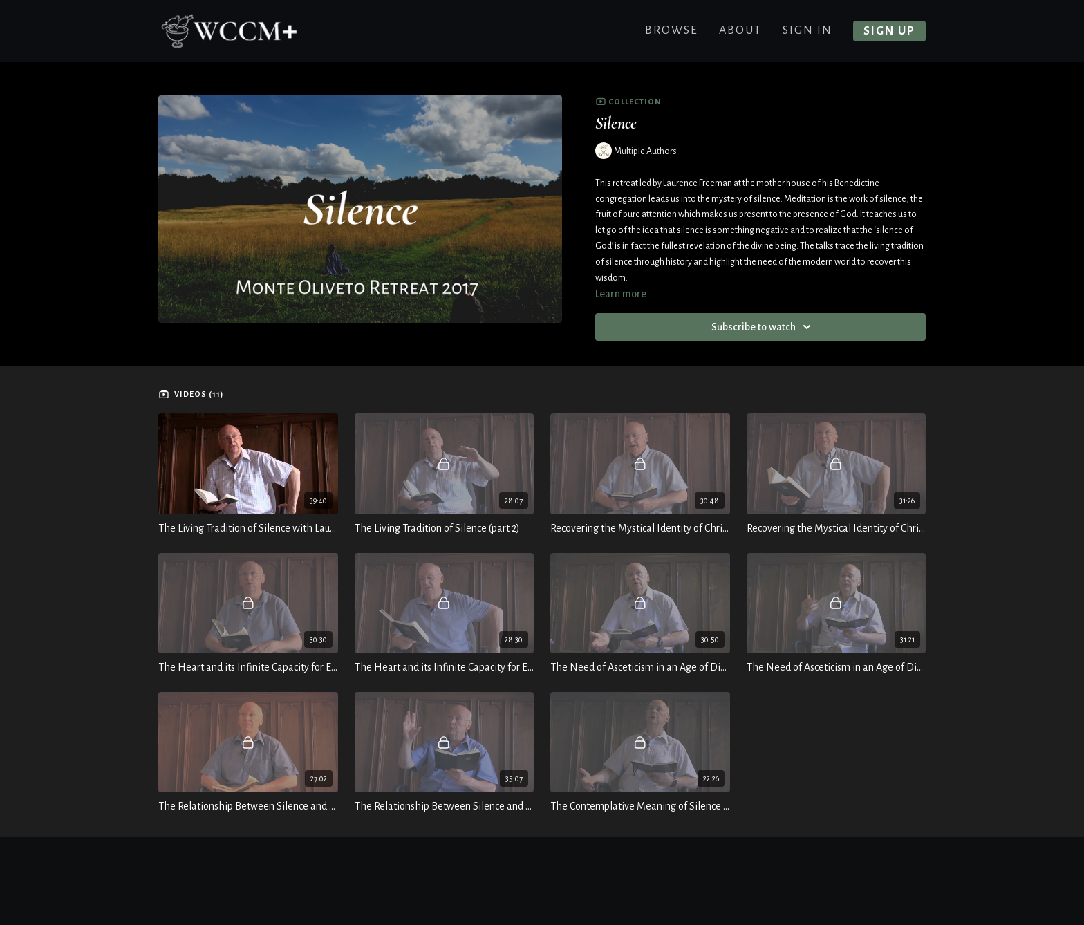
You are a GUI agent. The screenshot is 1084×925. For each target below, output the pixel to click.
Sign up (889, 31)
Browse (671, 30)
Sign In (807, 30)
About (740, 30)
